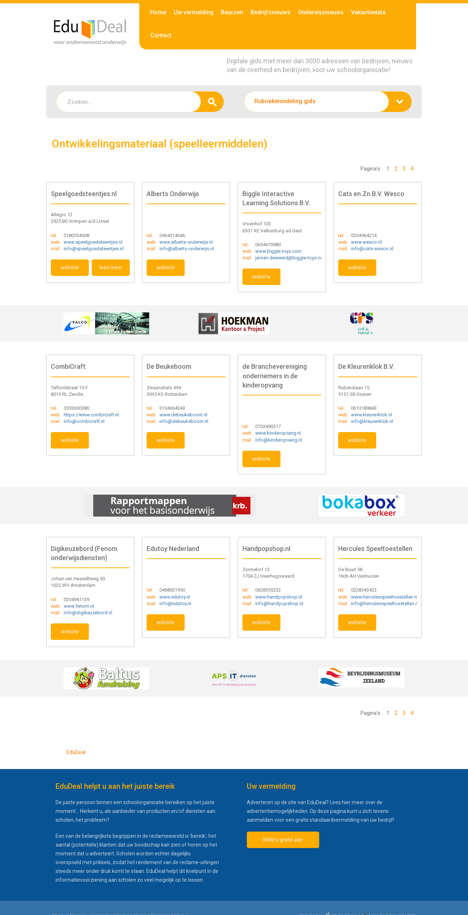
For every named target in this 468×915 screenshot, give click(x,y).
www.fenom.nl (79, 606)
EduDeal (76, 752)
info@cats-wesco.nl (372, 248)
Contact (160, 35)
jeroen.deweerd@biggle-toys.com (291, 257)
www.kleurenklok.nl (371, 414)
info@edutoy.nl (175, 603)
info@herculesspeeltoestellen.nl (385, 603)
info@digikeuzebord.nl (88, 612)
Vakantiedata (368, 12)
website (70, 267)
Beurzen (232, 12)
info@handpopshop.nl (279, 603)
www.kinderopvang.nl (278, 433)
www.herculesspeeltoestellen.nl (384, 597)
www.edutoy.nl (174, 597)
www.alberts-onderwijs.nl (186, 242)
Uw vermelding (194, 12)
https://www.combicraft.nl (91, 414)
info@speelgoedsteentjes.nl (94, 248)
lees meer (110, 267)
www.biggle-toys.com (278, 251)
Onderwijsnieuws (321, 12)
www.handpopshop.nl (278, 597)
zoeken (212, 101)
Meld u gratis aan (283, 840)
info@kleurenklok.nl (372, 421)
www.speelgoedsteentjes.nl (93, 242)
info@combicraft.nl (84, 421)
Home (158, 12)
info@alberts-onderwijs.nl (186, 248)
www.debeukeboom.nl (183, 414)
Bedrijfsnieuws (270, 12)
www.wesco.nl (366, 242)
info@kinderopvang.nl (278, 440)
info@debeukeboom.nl (183, 421)
